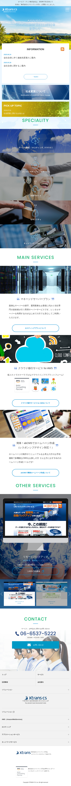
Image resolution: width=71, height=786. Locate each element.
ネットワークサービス (9, 742)
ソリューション (7, 690)
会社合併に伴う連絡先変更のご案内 (19, 58)
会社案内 (40, 682)
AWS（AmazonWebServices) (12, 719)
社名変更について (35, 93)
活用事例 (5, 682)
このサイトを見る (33, 571)
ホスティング (6, 727)
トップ (4, 674)
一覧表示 (35, 76)
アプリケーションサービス (11, 734)
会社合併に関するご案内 (15, 66)
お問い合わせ (38, 645)
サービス (40, 674)
